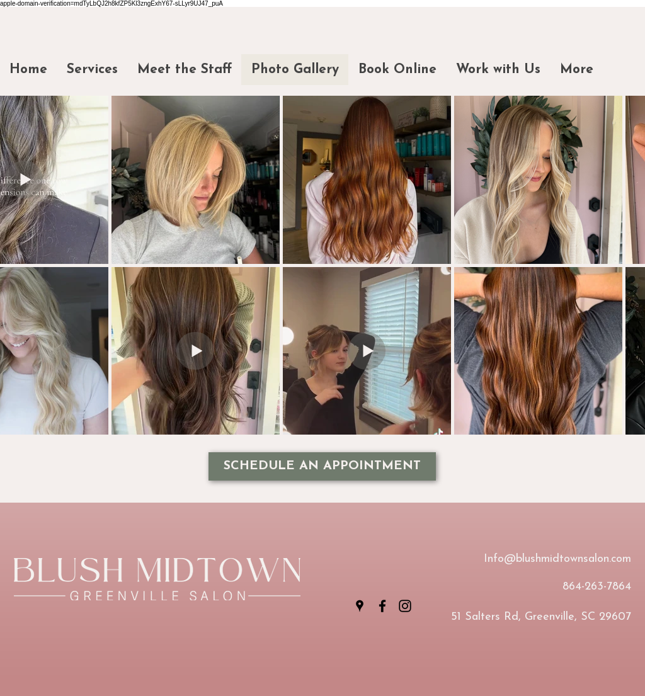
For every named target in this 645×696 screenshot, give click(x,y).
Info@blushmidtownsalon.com (557, 559)
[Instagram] (405, 606)
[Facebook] (382, 606)
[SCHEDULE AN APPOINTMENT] (322, 466)
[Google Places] (359, 606)
